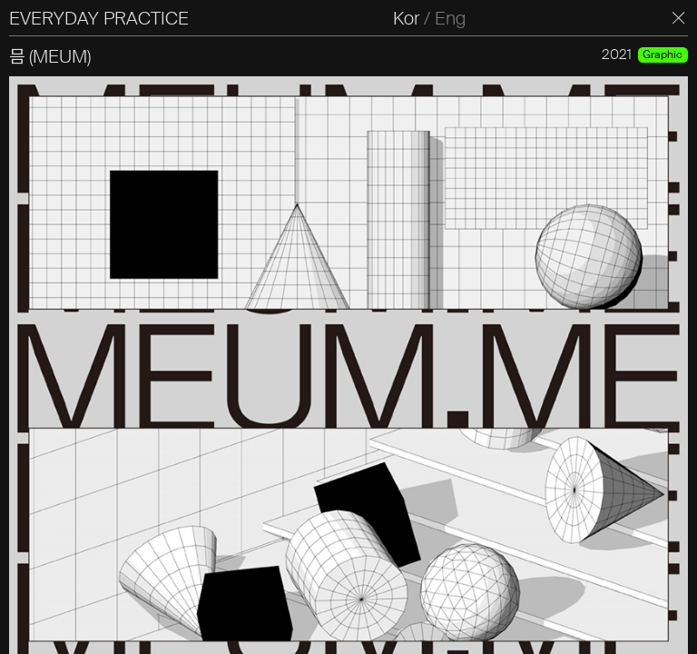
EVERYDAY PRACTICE (99, 18)
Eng (450, 18)
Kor (406, 18)
